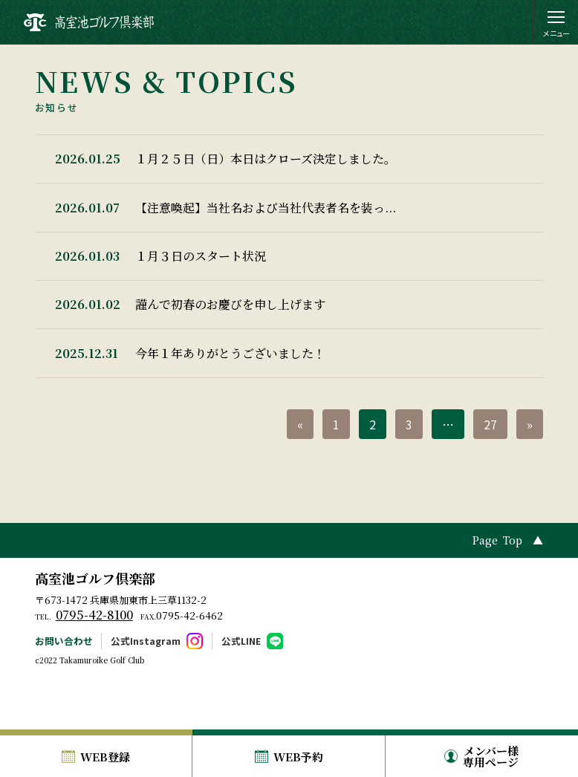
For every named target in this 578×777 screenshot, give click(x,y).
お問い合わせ (63, 683)
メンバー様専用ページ (491, 756)
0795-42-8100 (94, 657)
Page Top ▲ (508, 583)
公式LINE (241, 683)
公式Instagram (146, 683)
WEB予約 (298, 756)
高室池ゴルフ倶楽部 (95, 620)
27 (490, 466)
